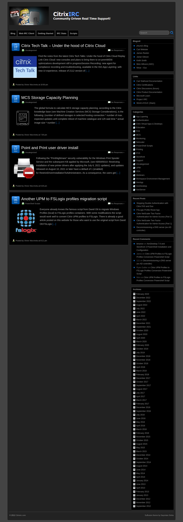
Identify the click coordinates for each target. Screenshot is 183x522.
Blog (13, 33)
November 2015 (143, 437)
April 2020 (140, 338)
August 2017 (141, 389)
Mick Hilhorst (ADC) (145, 64)
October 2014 (142, 459)
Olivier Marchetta (31, 85)
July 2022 (140, 308)
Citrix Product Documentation (149, 92)
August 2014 (141, 466)
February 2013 (142, 491)
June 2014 (140, 470)
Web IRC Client (26, 33)
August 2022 (141, 305)
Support (139, 160)
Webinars (140, 175)
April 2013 (140, 488)
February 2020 (142, 345)
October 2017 (142, 382)
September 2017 (143, 385)
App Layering (142, 116)
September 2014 (143, 462)
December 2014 (143, 455)
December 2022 (143, 298)
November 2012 (143, 502)
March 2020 (141, 341)
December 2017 (143, 378)
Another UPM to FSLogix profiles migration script (64, 199)
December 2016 (143, 407)
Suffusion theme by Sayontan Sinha (159, 515)
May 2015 (140, 447)
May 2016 (140, 422)
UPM (138, 168)
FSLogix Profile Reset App (148, 210)
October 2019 (142, 349)
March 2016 (141, 429)
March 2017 (141, 400)
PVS (138, 153)
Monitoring (140, 138)
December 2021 (143, 323)
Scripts (73, 33)
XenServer (141, 190)
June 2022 (140, 312)
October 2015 (142, 440)
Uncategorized (31, 50)
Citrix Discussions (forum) (148, 88)
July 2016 (140, 415)
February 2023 (142, 294)
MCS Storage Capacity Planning (49, 97)
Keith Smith (142, 60)
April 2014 (140, 477)
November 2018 (143, 360)
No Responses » (117, 50)
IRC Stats (61, 33)
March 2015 (141, 451)
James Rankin (143, 53)
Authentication (142, 120)
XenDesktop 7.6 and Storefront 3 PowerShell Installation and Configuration (154, 247)
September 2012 (143, 506)
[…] (87, 70)
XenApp (139, 182)
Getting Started (45, 33)
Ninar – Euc (142, 68)
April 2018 (140, 367)
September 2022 (143, 301)
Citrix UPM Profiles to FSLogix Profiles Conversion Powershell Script (154, 270)
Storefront (140, 157)
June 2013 (140, 484)
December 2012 (143, 499)
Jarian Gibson (143, 57)
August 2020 (141, 334)
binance (140, 244)
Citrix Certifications (145, 85)
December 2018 (143, 356)
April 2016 (140, 426)
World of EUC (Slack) (146, 103)
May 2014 (140, 473)
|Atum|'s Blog (142, 46)
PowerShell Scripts (32, 204)
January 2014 (142, 480)
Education (140, 127)
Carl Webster (142, 49)
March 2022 (141, 319)
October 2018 (142, 363)
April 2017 (140, 396)
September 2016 (143, 411)
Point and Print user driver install (49, 147)
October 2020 (142, 330)
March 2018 (141, 371)
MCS (138, 135)
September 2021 (143, 327)
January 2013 (142, 495)
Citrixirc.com (21, 515)
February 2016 (142, 433)
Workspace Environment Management (153, 179)
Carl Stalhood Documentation (149, 81)
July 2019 (140, 352)
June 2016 (140, 418)
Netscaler (140, 142)
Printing (139, 149)
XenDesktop (141, 186)
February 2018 (142, 374)
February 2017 (142, 404)
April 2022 (140, 316)
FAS (138, 131)
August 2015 (141, 444)
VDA (138, 171)
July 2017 (140, 393)
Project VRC (142, 99)
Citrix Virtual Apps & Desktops (149, 124)
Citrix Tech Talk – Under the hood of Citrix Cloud (63, 45)
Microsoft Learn (143, 96)
